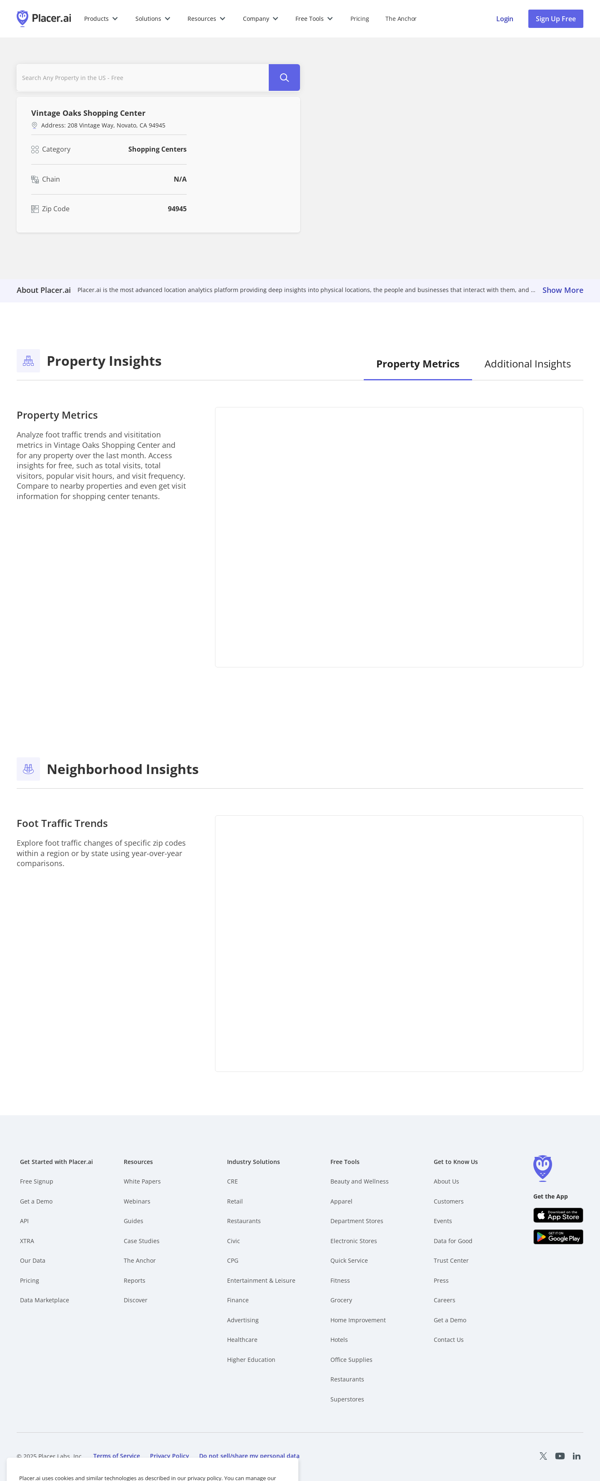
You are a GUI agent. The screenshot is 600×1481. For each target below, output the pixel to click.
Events (443, 1221)
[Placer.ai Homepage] (44, 18)
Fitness (340, 1280)
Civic (233, 1241)
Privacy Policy (169, 1456)
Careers (444, 1300)
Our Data (32, 1260)
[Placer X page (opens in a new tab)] (543, 1456)
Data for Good (453, 1241)
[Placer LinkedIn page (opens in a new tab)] (576, 1456)
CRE (232, 1181)
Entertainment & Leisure (261, 1280)
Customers (449, 1201)
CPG (232, 1260)
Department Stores (356, 1221)
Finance (238, 1300)
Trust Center (451, 1260)
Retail (235, 1201)
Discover (136, 1300)
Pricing (359, 18)
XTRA (27, 1241)
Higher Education (251, 1360)
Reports (134, 1280)
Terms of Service (116, 1456)
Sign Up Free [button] (556, 18)
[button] (101, 19)
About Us (446, 1181)
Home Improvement (358, 1320)
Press (441, 1280)
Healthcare (242, 1340)
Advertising (243, 1320)
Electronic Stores (353, 1241)
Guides (133, 1221)
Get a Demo (36, 1201)
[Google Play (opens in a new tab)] (558, 1236)
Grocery (341, 1300)
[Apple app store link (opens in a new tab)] (558, 1215)
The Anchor (140, 1260)
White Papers (142, 1181)
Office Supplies (351, 1360)
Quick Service (349, 1260)
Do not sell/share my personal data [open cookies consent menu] (249, 1456)
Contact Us (449, 1340)
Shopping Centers (157, 149)
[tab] (418, 364)
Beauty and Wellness (359, 1181)
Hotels (339, 1340)
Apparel (341, 1201)
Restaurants (244, 1221)
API (24, 1221)
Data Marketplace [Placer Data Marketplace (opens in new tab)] (44, 1300)
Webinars (137, 1201)
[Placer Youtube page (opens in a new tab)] (560, 1456)
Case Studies (142, 1241)
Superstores (347, 1399)
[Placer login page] (504, 18)
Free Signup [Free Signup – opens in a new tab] (36, 1181)
